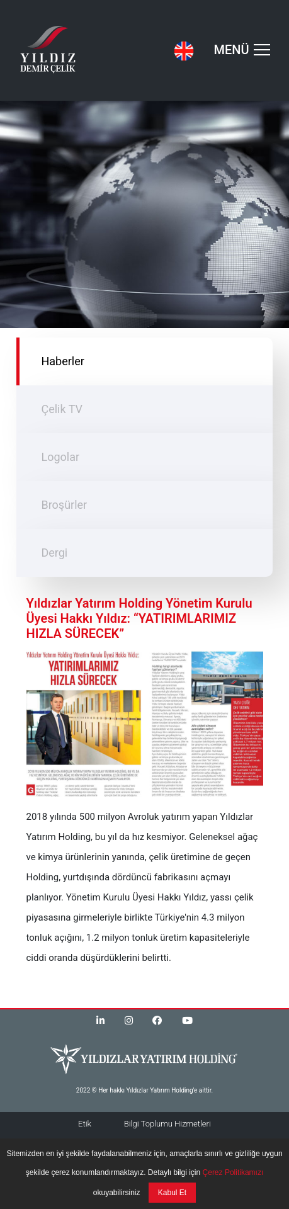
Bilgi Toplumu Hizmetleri (167, 1123)
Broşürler (64, 504)
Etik (84, 1123)
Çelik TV (61, 409)
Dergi (54, 552)
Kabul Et (172, 1192)
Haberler (62, 361)
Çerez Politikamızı (231, 1172)
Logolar (60, 456)
